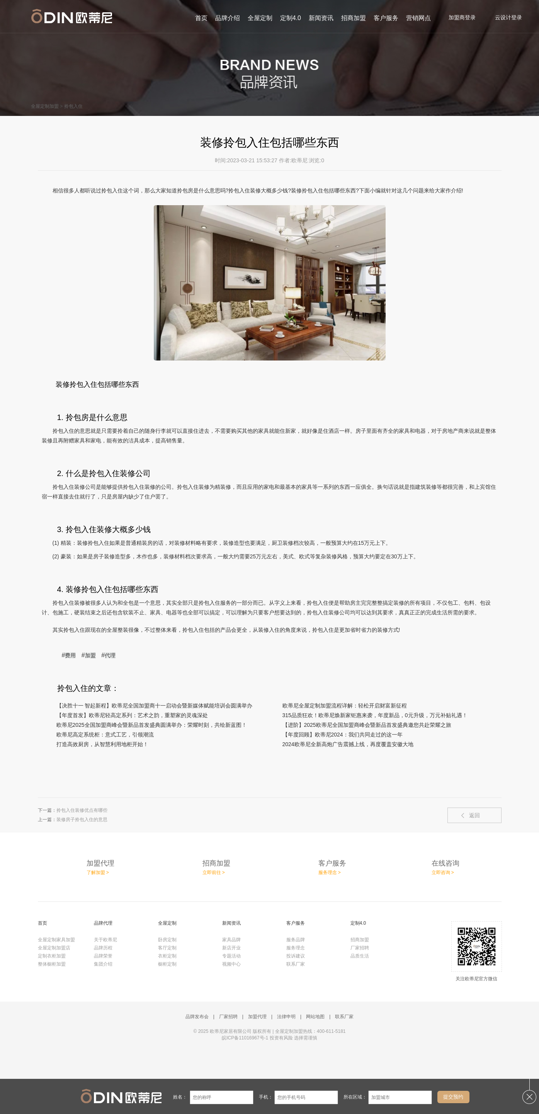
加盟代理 (257, 1016)
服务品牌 (295, 939)
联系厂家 (295, 964)
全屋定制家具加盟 (56, 939)
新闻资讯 (321, 18)
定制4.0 (290, 18)
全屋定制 (260, 18)
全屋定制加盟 (45, 106)
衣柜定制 (167, 956)
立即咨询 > (443, 872)
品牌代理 (103, 923)
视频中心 (231, 964)
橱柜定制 (167, 964)
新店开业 (231, 948)
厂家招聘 (359, 948)
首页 (201, 18)
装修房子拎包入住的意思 (81, 819)
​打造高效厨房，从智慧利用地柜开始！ (102, 744)
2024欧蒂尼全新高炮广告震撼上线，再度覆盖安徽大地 (347, 744)
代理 (110, 655)
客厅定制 (167, 948)
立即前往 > (213, 872)
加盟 (90, 655)
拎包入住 (73, 106)
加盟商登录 (458, 17)
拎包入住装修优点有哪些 (81, 810)
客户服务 (386, 18)
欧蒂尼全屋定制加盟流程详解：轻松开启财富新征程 (344, 705)
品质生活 (359, 956)
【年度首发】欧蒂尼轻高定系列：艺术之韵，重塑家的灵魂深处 (132, 715)
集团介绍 (103, 964)
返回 (474, 815)
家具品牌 (231, 939)
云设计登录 (504, 17)
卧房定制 (167, 939)
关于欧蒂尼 (105, 939)
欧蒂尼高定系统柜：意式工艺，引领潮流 (105, 734)
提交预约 (453, 1097)
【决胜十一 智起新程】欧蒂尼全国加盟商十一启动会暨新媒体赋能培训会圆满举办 (154, 705)
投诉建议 (295, 956)
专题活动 (231, 956)
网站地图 (315, 1016)
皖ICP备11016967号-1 (245, 1038)
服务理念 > (329, 872)
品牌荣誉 (103, 956)
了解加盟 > (98, 872)
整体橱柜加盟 (52, 964)
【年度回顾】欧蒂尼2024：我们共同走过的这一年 (342, 734)
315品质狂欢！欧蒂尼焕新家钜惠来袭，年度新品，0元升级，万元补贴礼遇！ (375, 715)
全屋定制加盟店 (54, 948)
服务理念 (295, 948)
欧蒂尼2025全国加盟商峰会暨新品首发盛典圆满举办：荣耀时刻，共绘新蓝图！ (151, 725)
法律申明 (286, 1016)
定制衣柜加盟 (52, 956)
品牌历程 (103, 948)
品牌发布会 (197, 1016)
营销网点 (418, 18)
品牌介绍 (227, 18)
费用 (70, 655)
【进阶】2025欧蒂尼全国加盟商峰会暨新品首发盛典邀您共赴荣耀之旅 (366, 725)
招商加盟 (353, 18)
